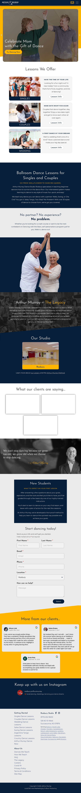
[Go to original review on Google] (36, 629)
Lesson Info (56, 97)
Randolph (62, 737)
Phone (20, 562)
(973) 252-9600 (47, 717)
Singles (25, 99)
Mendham (61, 733)
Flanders (49, 729)
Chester (43, 729)
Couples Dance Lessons (24, 719)
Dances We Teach (21, 752)
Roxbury (40, 367)
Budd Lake (56, 727)
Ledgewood (45, 733)
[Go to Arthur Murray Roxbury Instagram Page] (59, 713)
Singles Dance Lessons (24, 716)
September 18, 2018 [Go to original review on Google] (34, 659)
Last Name (46, 541)
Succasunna (52, 739)
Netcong (55, 737)
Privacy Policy (20, 768)
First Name (22, 541)
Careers (17, 763)
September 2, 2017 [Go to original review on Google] (54, 630)
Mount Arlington (46, 737)
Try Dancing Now (13, 52)
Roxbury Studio (47, 713)
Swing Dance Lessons (23, 730)
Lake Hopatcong (51, 731)
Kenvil (43, 731)
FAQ (16, 757)
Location (21, 573)
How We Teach (20, 755)
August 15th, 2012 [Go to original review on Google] (14, 630)
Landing (60, 731)
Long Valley (53, 733)
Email (20, 551)
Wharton (63, 739)
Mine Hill (43, 735)
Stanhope (44, 739)
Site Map (18, 774)
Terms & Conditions (22, 771)
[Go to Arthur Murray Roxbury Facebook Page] (56, 713)
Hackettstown (58, 729)
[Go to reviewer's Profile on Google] (25, 658)
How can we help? (25, 583)
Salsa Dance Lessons (23, 727)
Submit (58, 601)
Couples (24, 125)
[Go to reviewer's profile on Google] (45, 629)
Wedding (24, 151)
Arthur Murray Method (56, 373)
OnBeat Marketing (50, 788)
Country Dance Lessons (24, 738)
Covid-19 (17, 766)
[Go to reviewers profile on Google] (6, 629)
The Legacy (19, 760)
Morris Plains (51, 735)
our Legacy (35, 373)
